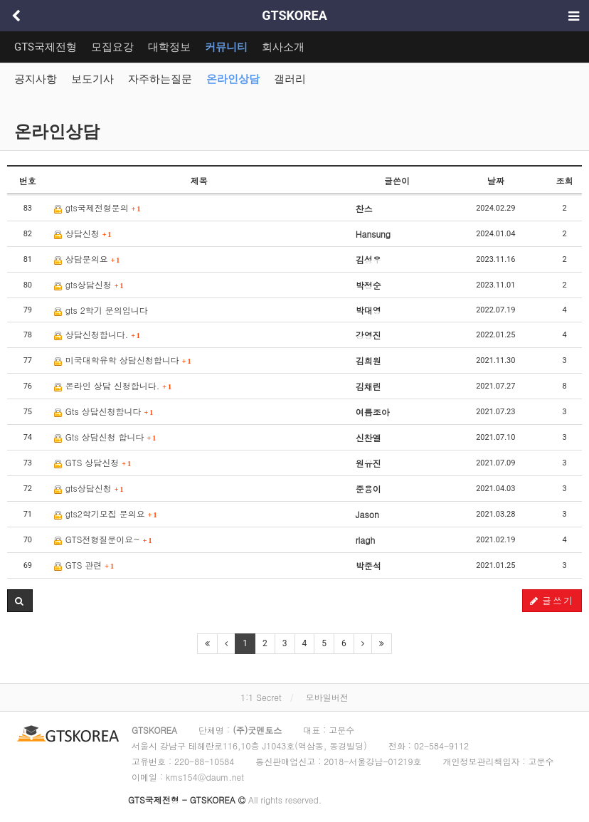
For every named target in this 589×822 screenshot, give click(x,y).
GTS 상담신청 (92, 462)
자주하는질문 (160, 79)
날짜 (495, 180)
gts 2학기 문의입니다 (101, 310)
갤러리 (290, 79)
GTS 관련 (84, 565)
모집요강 (112, 47)
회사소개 (283, 47)
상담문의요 (87, 259)
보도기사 (92, 79)
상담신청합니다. (97, 334)
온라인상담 (233, 79)
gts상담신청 (89, 284)
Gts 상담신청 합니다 (105, 437)
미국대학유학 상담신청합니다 (122, 360)
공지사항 (35, 79)
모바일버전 (327, 697)
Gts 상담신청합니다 (104, 411)
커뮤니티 (226, 47)
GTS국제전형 (45, 47)
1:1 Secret (260, 697)
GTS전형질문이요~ (103, 539)
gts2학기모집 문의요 (105, 513)
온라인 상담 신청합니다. (112, 385)
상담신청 (83, 233)
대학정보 (169, 47)
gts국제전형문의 (97, 207)
